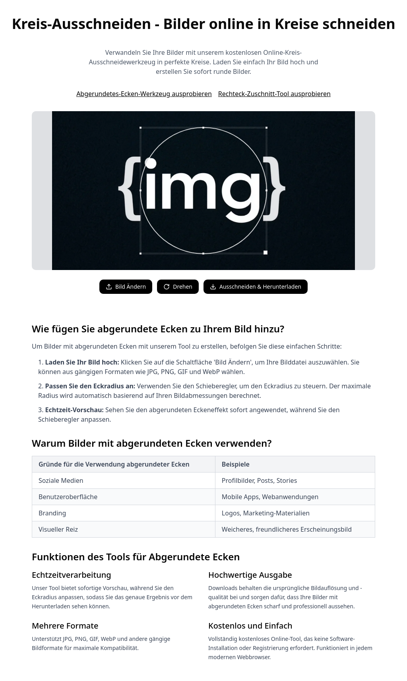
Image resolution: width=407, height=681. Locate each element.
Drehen (177, 286)
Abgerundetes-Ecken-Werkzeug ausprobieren (144, 93)
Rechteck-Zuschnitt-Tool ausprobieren (274, 93)
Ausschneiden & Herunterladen (255, 286)
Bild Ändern (126, 286)
